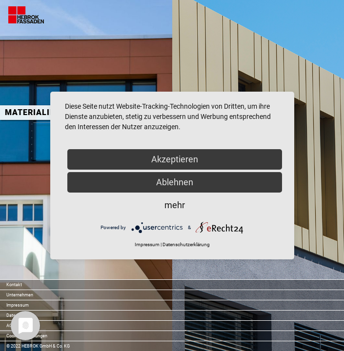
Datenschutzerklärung (186, 244)
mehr (174, 205)
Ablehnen (174, 182)
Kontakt (14, 284)
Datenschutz (18, 315)
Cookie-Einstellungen (26, 335)
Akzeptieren (174, 159)
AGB (10, 325)
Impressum (17, 305)
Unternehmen (19, 294)
